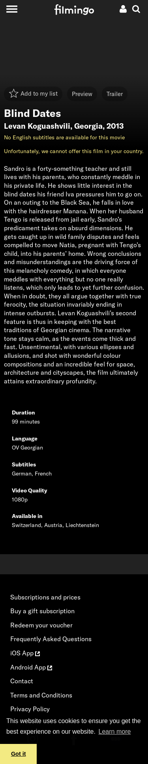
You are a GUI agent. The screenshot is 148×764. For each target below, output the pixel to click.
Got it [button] (18, 754)
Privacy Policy (30, 709)
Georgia (88, 126)
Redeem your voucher (41, 625)
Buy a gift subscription (42, 611)
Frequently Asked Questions (51, 639)
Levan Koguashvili (37, 126)
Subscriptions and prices (45, 597)
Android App (31, 667)
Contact (21, 681)
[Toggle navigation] (11, 9)
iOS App (25, 653)
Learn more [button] (115, 731)
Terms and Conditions (41, 695)
